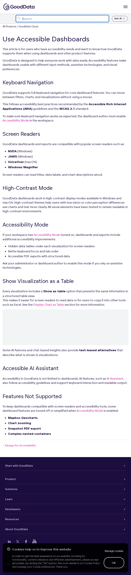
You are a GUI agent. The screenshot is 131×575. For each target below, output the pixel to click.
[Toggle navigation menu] (6, 19)
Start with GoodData (19, 465)
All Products (9, 26)
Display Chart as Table (48, 304)
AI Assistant (115, 378)
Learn (8, 499)
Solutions (11, 489)
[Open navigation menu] (125, 6)
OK (114, 562)
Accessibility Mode (16, 120)
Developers (12, 509)
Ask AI (119, 18)
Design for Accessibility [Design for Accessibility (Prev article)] (19, 445)
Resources (12, 519)
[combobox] (62, 18)
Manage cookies (114, 551)
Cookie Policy (92, 563)
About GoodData (16, 529)
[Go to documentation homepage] (18, 6)
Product (10, 479)
